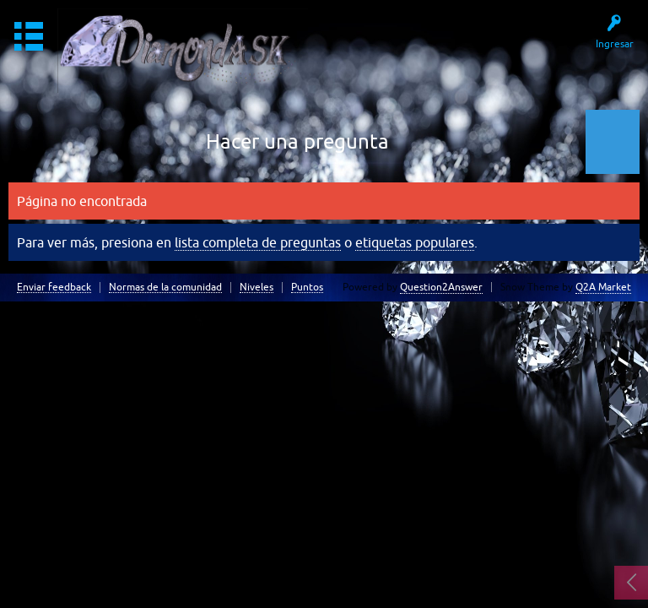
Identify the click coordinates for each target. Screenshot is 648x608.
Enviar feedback (54, 287)
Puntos (307, 287)
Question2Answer (441, 287)
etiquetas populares (414, 242)
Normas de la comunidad (165, 287)
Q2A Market (603, 287)
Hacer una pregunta (297, 141)
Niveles (256, 287)
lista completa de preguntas (258, 242)
